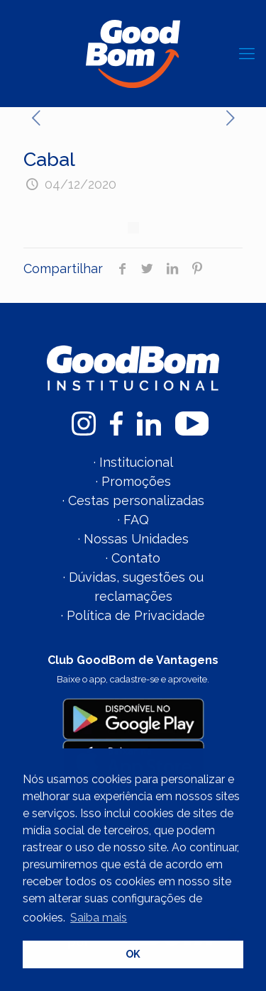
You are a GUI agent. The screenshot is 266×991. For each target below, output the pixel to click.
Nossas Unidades (136, 538)
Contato (135, 557)
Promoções (136, 481)
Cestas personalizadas (136, 500)
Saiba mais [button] (98, 917)
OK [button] (133, 954)
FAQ (136, 519)
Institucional (136, 462)
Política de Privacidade (136, 615)
